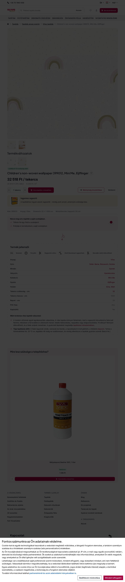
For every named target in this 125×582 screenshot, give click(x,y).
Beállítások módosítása (89, 578)
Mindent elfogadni (113, 578)
